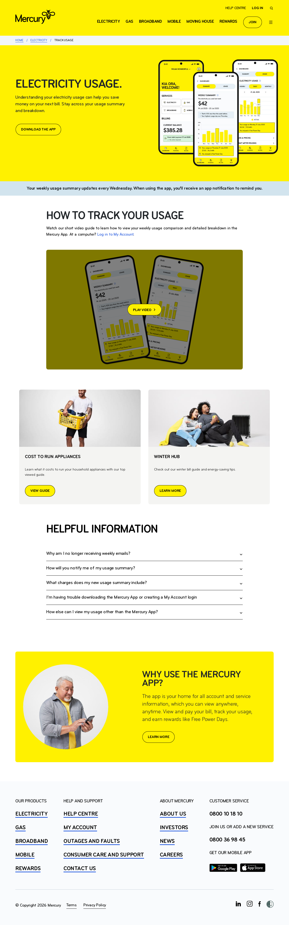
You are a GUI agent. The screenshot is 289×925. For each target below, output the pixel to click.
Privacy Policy (94, 905)
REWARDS (27, 869)
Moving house (200, 21)
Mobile (174, 21)
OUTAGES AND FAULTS (92, 841)
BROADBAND (31, 841)
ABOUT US (173, 814)
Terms (71, 905)
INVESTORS (174, 828)
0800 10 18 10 (226, 814)
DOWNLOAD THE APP (38, 129)
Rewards (228, 21)
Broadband (150, 21)
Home (19, 40)
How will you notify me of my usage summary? (90, 568)
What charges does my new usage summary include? (96, 582)
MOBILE (25, 855)
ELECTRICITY (108, 21)
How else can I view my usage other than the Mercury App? (102, 612)
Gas (129, 21)
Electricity (38, 40)
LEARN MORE (170, 491)
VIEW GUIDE (40, 491)
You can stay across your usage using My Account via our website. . (144, 612)
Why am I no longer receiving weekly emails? (88, 553)
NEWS (167, 841)
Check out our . (144, 597)
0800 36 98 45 (227, 840)
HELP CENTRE (81, 814)
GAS (20, 828)
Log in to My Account (115, 234)
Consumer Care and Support (104, 855)
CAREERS (171, 855)
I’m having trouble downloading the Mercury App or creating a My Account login (121, 597)
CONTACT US (80, 869)
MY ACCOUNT (80, 828)
